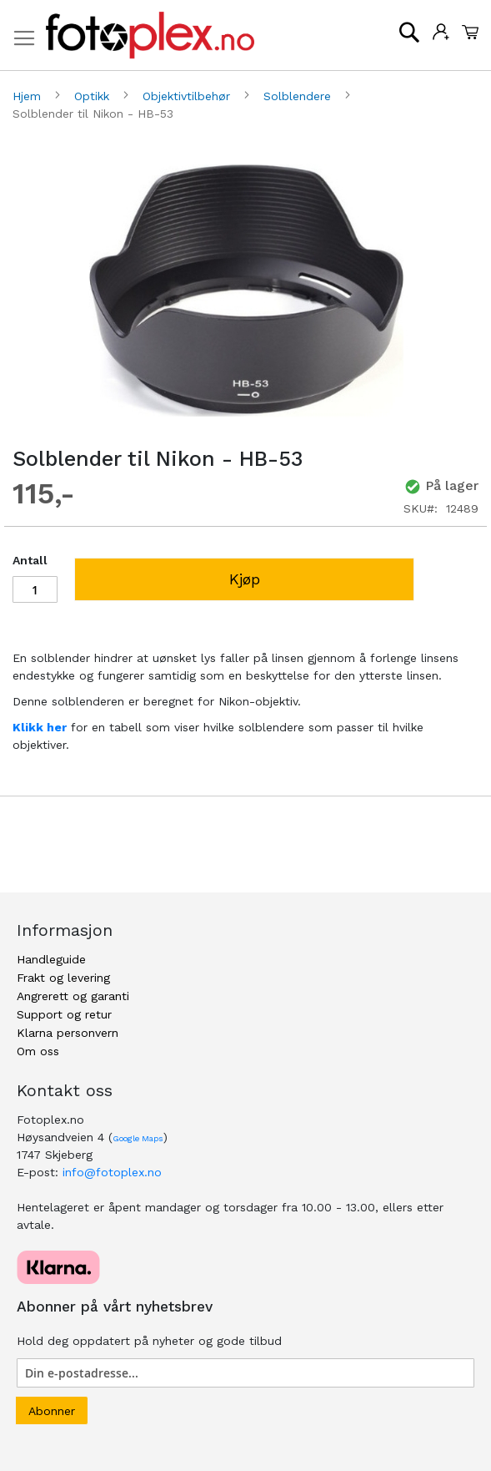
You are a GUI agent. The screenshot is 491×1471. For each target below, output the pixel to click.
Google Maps (138, 1138)
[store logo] (150, 35)
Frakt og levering (63, 977)
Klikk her (40, 727)
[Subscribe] (51, 1410)
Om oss (38, 1051)
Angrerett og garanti (73, 996)
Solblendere (299, 96)
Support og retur (64, 1014)
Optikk (93, 96)
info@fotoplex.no (112, 1172)
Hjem (29, 96)
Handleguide (51, 959)
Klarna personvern (67, 1032)
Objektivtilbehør (188, 96)
